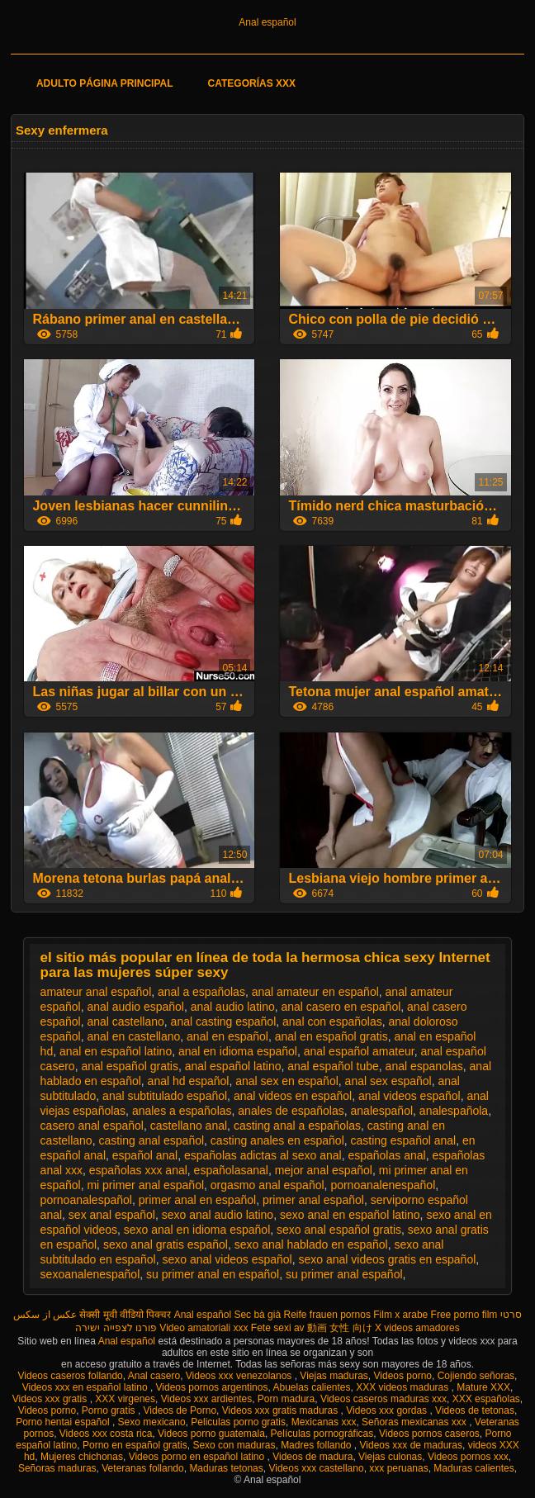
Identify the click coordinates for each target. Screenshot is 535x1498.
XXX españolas (486, 1399)
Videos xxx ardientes (207, 1399)
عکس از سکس (45, 1314)
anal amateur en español (315, 991)
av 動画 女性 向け (333, 1328)
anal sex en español (287, 1081)
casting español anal (404, 1140)
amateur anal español (96, 991)
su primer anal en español (212, 1274)
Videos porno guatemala (211, 1433)
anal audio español (135, 1006)
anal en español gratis (331, 1036)
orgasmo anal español (267, 1185)
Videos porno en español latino (198, 1456)
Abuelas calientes (311, 1387)
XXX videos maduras (403, 1387)
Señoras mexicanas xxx (415, 1422)
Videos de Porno (180, 1410)
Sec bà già (257, 1314)
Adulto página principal (104, 83)
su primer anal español (344, 1274)
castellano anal (188, 1125)
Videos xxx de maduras (411, 1445)
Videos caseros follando (70, 1376)
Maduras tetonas (226, 1468)
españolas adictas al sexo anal (263, 1155)
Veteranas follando (142, 1468)
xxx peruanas (398, 1468)
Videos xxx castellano (315, 1468)
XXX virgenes (125, 1399)
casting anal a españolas (297, 1125)
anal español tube (333, 1066)
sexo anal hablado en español (311, 1244)
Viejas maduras (334, 1376)
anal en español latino (115, 1051)
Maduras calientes (473, 1468)
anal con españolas (332, 1021)
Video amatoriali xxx (203, 1328)
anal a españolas (201, 991)
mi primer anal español (145, 1185)
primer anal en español (197, 1199)
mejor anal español (323, 1170)
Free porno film (464, 1314)
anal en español (227, 1036)
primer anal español (313, 1199)
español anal (145, 1155)
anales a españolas (182, 1110)
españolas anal (386, 1155)
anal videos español (409, 1095)
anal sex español (388, 1081)
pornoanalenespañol (382, 1185)
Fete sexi (271, 1328)
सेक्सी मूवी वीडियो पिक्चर (125, 1314)
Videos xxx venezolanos (240, 1376)
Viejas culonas (390, 1456)
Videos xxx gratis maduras (281, 1410)
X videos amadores (417, 1328)
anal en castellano (133, 1036)
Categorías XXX (252, 83)
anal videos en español (293, 1095)
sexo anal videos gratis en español (387, 1259)
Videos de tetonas (474, 1410)
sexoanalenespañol (90, 1274)
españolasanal (231, 1170)
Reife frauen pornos (326, 1314)
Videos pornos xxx (468, 1456)
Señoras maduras (57, 1468)
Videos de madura (312, 1456)
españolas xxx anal (138, 1170)
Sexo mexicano (152, 1422)
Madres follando (317, 1445)
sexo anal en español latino (350, 1214)
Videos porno (403, 1376)
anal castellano (125, 1021)
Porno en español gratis (135, 1445)
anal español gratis (129, 1066)
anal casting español (224, 1021)
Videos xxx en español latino (86, 1387)
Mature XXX (483, 1387)
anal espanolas (424, 1066)
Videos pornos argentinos (212, 1387)
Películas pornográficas (322, 1433)
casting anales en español (277, 1140)
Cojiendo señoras (476, 1376)
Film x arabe (400, 1314)
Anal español (267, 22)
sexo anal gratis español (165, 1244)
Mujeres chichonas (81, 1456)
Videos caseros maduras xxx (383, 1399)
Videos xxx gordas (387, 1410)
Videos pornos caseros (429, 1433)
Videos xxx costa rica (106, 1433)
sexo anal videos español (226, 1259)
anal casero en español (341, 1006)
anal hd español (189, 1081)
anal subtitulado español (164, 1095)
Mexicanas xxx (324, 1422)
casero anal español (92, 1125)
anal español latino (233, 1066)
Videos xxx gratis (51, 1399)
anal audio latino (233, 1006)
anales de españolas (290, 1110)
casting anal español (151, 1140)
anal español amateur (359, 1051)
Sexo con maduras (233, 1445)
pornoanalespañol (86, 1199)
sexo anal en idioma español (197, 1229)
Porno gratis (110, 1410)
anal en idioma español (237, 1051)
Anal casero (154, 1376)
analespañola (453, 1110)
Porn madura (286, 1399)
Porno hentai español (64, 1422)
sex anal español (112, 1214)
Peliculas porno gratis (238, 1422)
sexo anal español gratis (339, 1229)
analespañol (382, 1110)
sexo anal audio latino (217, 1214)
